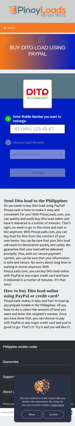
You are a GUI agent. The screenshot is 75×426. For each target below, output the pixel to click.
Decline (53, 414)
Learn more (57, 405)
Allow (32, 414)
